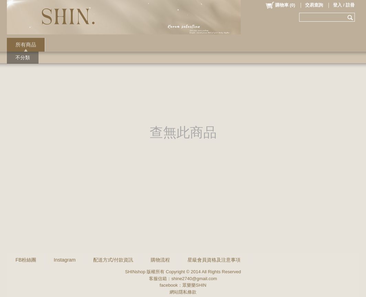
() (280, 5)
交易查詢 (314, 5)
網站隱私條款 (183, 292)
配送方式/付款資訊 (113, 260)
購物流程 (160, 260)
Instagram (65, 260)
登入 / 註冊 (344, 5)
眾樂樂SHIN (194, 285)
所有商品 (25, 44)
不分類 (22, 57)
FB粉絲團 (25, 260)
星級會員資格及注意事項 (213, 260)
